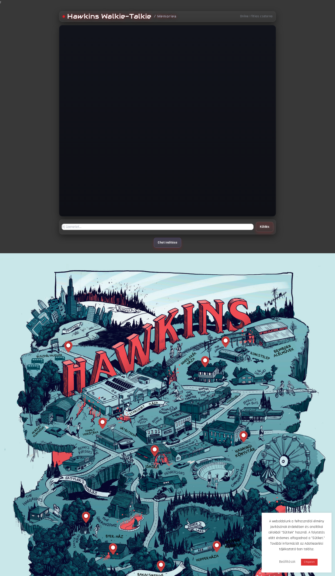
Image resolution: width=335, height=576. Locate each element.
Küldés (264, 227)
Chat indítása (167, 243)
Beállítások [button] (287, 561)
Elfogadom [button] (309, 562)
